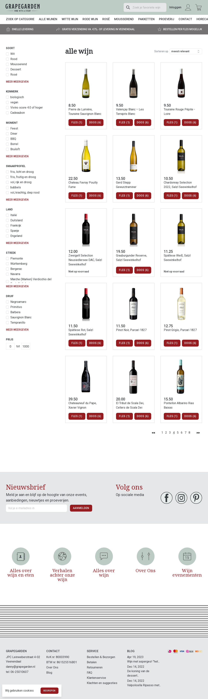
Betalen (92, 662)
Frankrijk (15, 225)
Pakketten (146, 19)
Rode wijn (90, 19)
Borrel (14, 144)
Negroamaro (18, 302)
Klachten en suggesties (102, 683)
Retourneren (95, 667)
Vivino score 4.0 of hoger (26, 107)
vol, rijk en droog (20, 182)
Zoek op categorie (20, 19)
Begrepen (49, 690)
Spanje (14, 230)
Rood (13, 59)
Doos (95, 122)
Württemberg (18, 263)
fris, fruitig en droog (23, 177)
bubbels (15, 187)
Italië (13, 215)
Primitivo (16, 307)
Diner (13, 133)
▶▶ (198, 432)
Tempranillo (17, 322)
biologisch (17, 97)
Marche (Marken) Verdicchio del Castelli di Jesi (30, 281)
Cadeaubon (17, 112)
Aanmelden (81, 508)
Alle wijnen (48, 19)
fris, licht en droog (22, 172)
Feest (14, 128)
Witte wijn (70, 19)
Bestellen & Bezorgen (101, 657)
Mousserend (124, 19)
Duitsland (16, 220)
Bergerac (16, 269)
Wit (12, 54)
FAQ (89, 672)
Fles (76, 122)
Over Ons (52, 667)
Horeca (202, 19)
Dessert (15, 69)
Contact (185, 19)
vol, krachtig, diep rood (24, 192)
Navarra (15, 274)
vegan (14, 102)
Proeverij (166, 19)
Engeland (16, 236)
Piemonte (16, 258)
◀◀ (153, 432)
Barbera (15, 312)
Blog (49, 672)
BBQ (13, 139)
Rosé (106, 19)
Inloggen (175, 7)
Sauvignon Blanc (20, 317)
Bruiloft (15, 149)
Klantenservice (96, 678)
